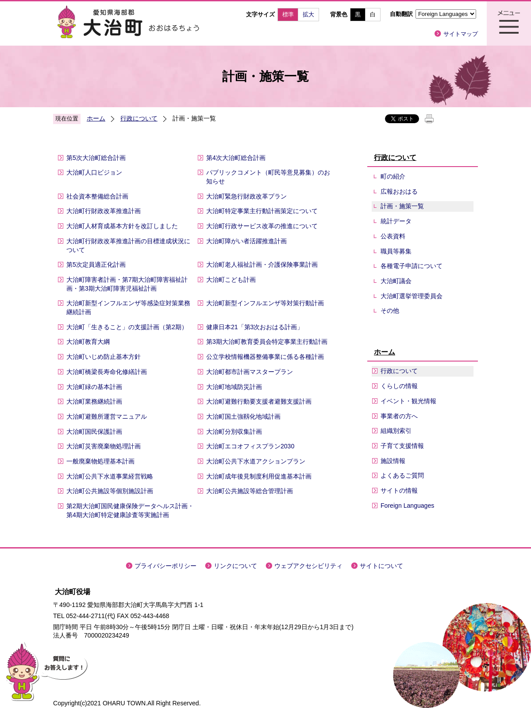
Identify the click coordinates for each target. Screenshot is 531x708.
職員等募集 (396, 251)
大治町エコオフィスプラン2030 (250, 446)
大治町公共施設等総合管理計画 (249, 490)
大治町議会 (396, 280)
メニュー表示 (509, 23)
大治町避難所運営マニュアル (106, 416)
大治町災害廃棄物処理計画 (103, 446)
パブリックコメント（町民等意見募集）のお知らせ (268, 177)
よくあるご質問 (402, 475)
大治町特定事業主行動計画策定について (262, 210)
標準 (288, 14)
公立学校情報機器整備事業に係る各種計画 (265, 356)
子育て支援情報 (402, 445)
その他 (390, 310)
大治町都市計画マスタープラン (249, 371)
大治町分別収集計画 (234, 431)
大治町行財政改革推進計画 (103, 210)
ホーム (96, 118)
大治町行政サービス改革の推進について (262, 226)
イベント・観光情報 (408, 401)
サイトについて (381, 565)
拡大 (308, 14)
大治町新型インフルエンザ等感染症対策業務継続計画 (128, 307)
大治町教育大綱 (88, 341)
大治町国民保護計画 (94, 431)
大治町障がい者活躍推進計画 (246, 241)
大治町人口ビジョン (94, 172)
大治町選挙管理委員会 (411, 296)
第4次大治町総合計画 (236, 157)
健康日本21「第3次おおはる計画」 (255, 327)
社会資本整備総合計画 (97, 196)
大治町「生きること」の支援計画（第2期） (127, 327)
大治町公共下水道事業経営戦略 (109, 476)
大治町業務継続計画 (94, 401)
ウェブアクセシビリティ (308, 565)
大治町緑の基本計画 (94, 386)
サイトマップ (460, 34)
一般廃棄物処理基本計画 (100, 461)
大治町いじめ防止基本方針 (103, 356)
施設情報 (393, 460)
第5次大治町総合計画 (96, 157)
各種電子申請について (411, 265)
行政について (139, 118)
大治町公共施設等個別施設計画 (109, 490)
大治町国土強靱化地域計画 (243, 416)
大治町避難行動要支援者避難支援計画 (259, 401)
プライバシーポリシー (165, 565)
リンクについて (235, 565)
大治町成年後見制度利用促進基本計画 (259, 476)
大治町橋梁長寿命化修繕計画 (106, 371)
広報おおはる (399, 191)
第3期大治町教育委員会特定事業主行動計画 (266, 341)
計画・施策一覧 (402, 206)
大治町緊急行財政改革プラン (246, 196)
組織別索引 (396, 430)
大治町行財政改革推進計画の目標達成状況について (128, 245)
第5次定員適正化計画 (96, 264)
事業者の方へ (399, 416)
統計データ (396, 221)
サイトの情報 (399, 490)
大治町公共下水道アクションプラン (255, 461)
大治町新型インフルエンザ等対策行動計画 (265, 303)
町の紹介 (393, 176)
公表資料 (393, 236)
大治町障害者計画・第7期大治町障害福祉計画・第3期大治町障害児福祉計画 (127, 284)
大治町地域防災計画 (234, 386)
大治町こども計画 (231, 279)
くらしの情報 (399, 385)
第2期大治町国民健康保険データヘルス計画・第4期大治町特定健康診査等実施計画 (130, 510)
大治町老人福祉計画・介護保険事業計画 (262, 264)
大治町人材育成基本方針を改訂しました (122, 226)
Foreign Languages (407, 505)
